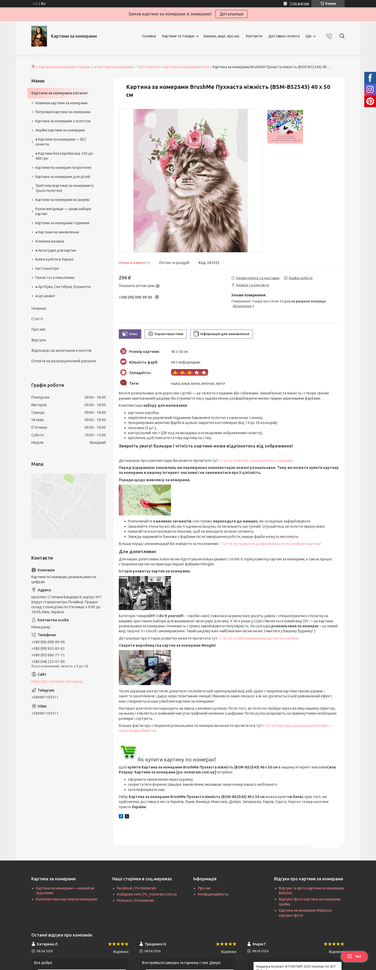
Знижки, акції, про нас (221, 36)
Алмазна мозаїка (49, 241)
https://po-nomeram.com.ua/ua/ (57, 681)
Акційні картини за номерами (60, 130)
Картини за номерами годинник (62, 223)
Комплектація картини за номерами (66, 899)
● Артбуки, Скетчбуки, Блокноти (63, 287)
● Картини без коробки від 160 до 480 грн (64, 155)
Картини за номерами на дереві (62, 200)
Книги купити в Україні (54, 259)
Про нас (38, 329)
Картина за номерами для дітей (62, 177)
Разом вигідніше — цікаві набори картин (63, 211)
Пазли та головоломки (54, 277)
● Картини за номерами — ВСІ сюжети (126, 67)
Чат (354, 956)
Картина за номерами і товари (64, 67)
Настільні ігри (47, 268)
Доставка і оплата (283, 36)
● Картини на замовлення (57, 232)
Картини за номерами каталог (59, 93)
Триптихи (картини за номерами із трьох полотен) (64, 188)
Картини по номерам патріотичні (63, 167)
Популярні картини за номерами (62, 112)
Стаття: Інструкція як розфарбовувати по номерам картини (270, 544)
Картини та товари (178, 36)
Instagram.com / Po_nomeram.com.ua (147, 894)
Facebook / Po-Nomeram (136, 888)
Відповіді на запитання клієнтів (61, 350)
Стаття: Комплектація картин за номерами (256, 460)
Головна (149, 36)
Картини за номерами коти (186, 67)
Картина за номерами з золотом (63, 121)
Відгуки (38, 340)
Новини (38, 308)
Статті (37, 319)
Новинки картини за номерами (61, 103)
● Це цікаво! (45, 296)
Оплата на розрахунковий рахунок (63, 361)
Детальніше (231, 14)
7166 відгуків (299, 3)
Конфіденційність (213, 894)
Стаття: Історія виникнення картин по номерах (259, 638)
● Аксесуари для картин (55, 250)
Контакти (254, 36)
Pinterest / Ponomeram (135, 900)
